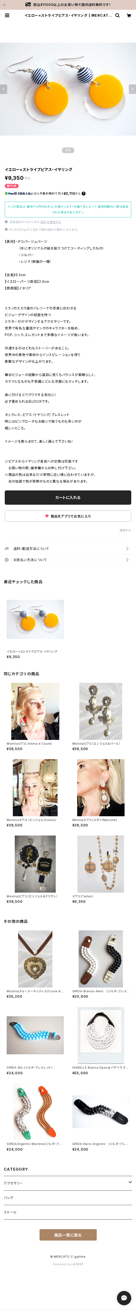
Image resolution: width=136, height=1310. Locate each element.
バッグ (8, 1198)
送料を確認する (50, 222)
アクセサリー (13, 1183)
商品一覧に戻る (68, 1235)
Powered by (68, 1264)
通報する (125, 530)
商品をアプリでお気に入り (68, 516)
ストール (10, 1212)
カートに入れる (68, 497)
